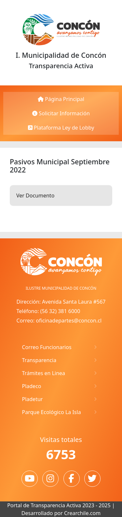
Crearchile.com (82, 513)
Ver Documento (35, 195)
